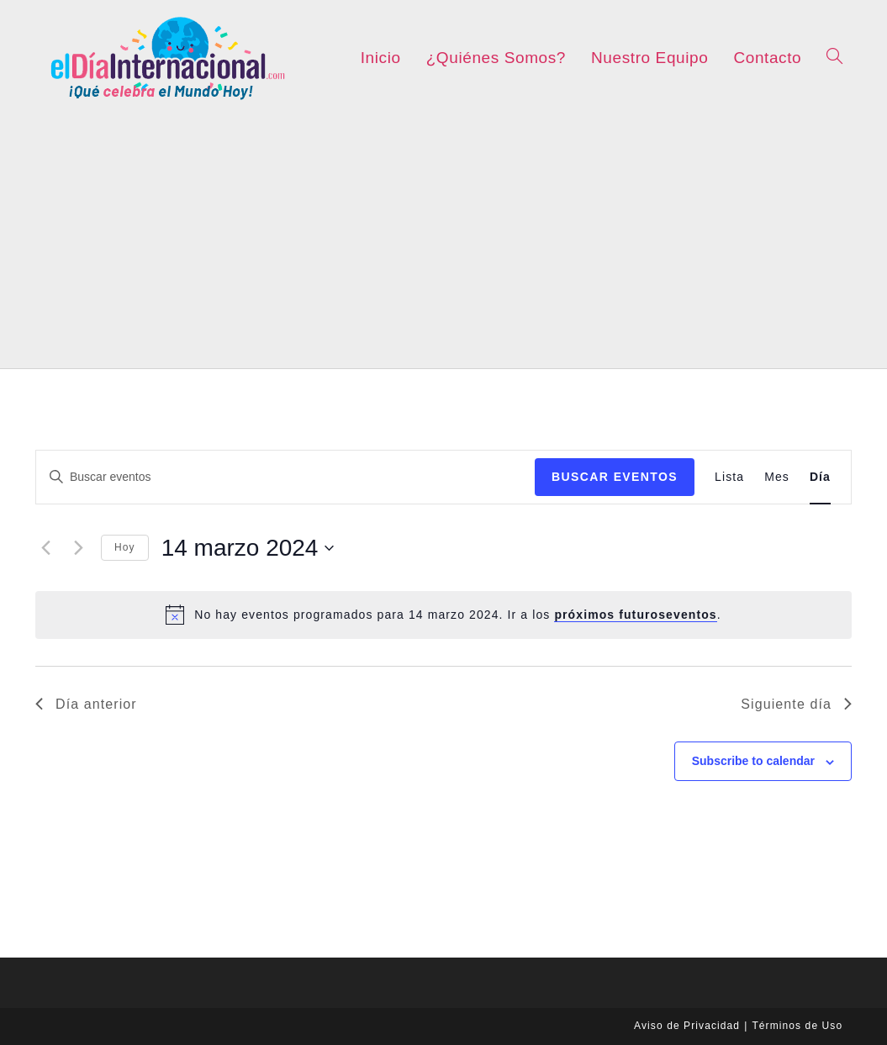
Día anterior (86, 704)
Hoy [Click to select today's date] (124, 547)
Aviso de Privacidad (687, 1026)
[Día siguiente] (78, 548)
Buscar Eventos (615, 476)
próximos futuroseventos (635, 614)
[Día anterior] (45, 548)
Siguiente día (796, 704)
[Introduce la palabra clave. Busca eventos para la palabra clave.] (285, 477)
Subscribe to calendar (753, 761)
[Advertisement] (443, 242)
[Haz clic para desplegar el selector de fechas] (248, 548)
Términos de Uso (797, 1026)
